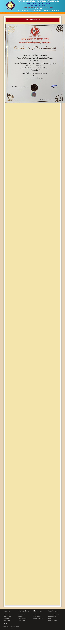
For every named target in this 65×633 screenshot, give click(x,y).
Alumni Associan (21, 620)
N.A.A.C (49, 618)
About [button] (5, 12)
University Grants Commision (54, 614)
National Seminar (36, 614)
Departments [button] (26, 12)
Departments (6, 618)
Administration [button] (12, 12)
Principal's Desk (7, 614)
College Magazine (36, 616)
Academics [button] (19, 12)
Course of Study (7, 620)
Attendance (20, 616)
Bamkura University (52, 616)
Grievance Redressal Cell (38, 618)
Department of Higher (52, 620)
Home (1, 12)
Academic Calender (22, 614)
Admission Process (7, 616)
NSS (49, 12)
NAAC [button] (44, 12)
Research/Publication (55, 12)
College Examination (22, 618)
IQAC (41, 12)
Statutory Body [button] (34, 12)
